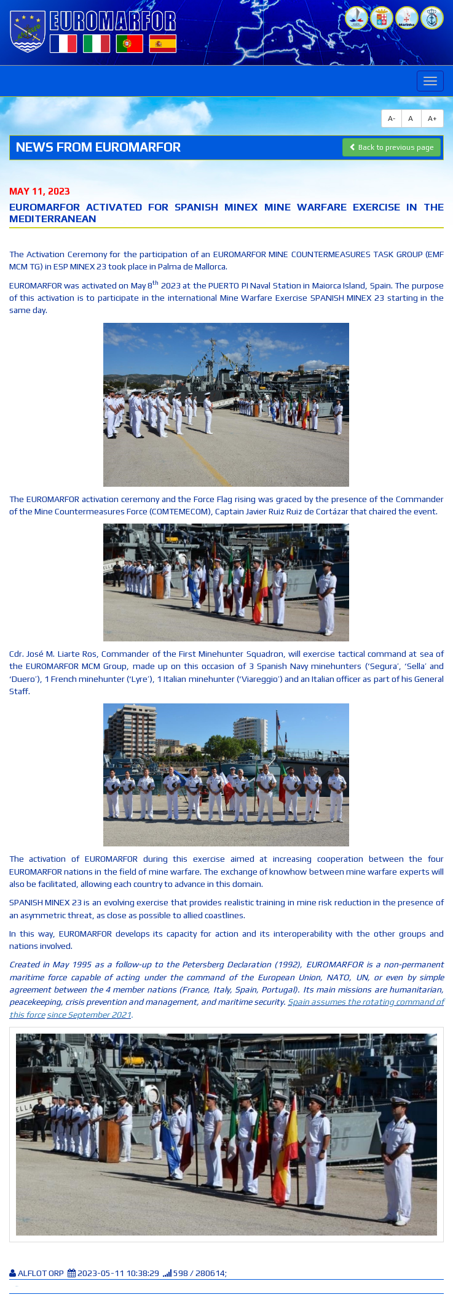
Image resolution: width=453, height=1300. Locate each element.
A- (391, 118)
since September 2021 (89, 1014)
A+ (432, 118)
